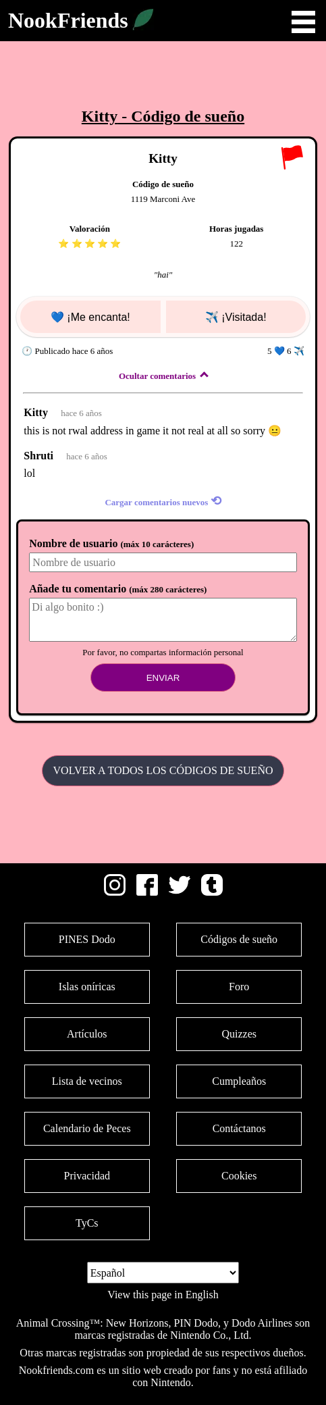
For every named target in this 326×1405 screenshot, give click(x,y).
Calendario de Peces (87, 1128)
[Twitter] (179, 892)
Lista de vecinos (87, 1081)
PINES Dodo (87, 939)
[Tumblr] (212, 892)
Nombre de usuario (111, 543)
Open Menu (303, 22)
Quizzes (238, 1034)
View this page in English (162, 1294)
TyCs (87, 1223)
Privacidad (87, 1175)
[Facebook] (147, 892)
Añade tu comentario (118, 588)
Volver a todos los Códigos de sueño (163, 770)
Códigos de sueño (238, 939)
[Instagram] (115, 892)
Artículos (87, 1034)
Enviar (163, 678)
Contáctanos (239, 1128)
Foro (239, 986)
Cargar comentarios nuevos (163, 501)
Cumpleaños (239, 1081)
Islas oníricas (87, 986)
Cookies (238, 1175)
